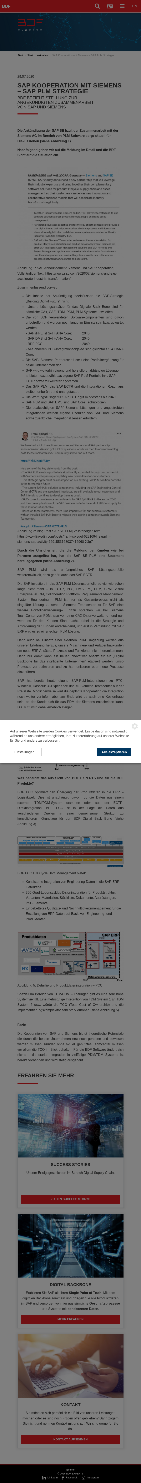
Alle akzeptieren (114, 752)
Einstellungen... (25, 752)
